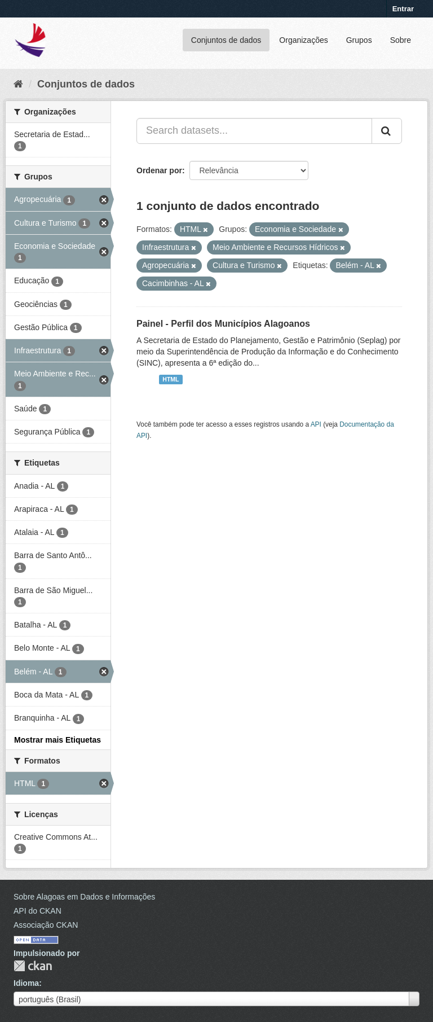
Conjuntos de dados (226, 40)
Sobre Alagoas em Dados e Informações (84, 896)
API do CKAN (37, 910)
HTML (170, 379)
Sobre (400, 40)
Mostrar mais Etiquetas (57, 739)
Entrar (403, 9)
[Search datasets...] (254, 131)
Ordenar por (159, 170)
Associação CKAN (46, 924)
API (316, 424)
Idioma (26, 983)
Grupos (359, 40)
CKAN (33, 966)
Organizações (303, 40)
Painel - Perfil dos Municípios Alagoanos (223, 323)
